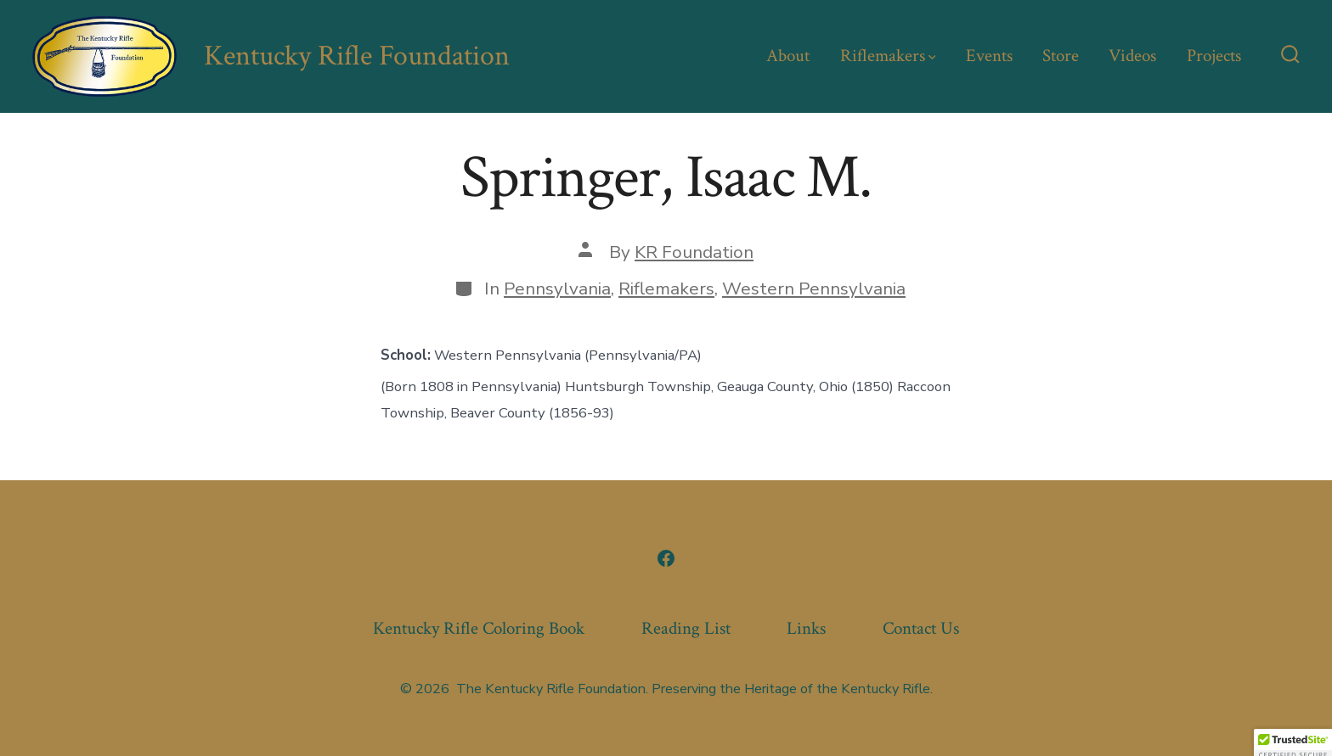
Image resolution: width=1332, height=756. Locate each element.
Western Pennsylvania (814, 288)
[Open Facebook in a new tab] (666, 558)
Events (989, 55)
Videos (1132, 55)
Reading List (686, 628)
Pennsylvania (557, 288)
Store (1060, 55)
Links (806, 628)
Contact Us (921, 628)
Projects (1214, 55)
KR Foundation (694, 252)
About (788, 55)
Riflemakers (888, 55)
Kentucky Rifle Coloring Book (478, 628)
